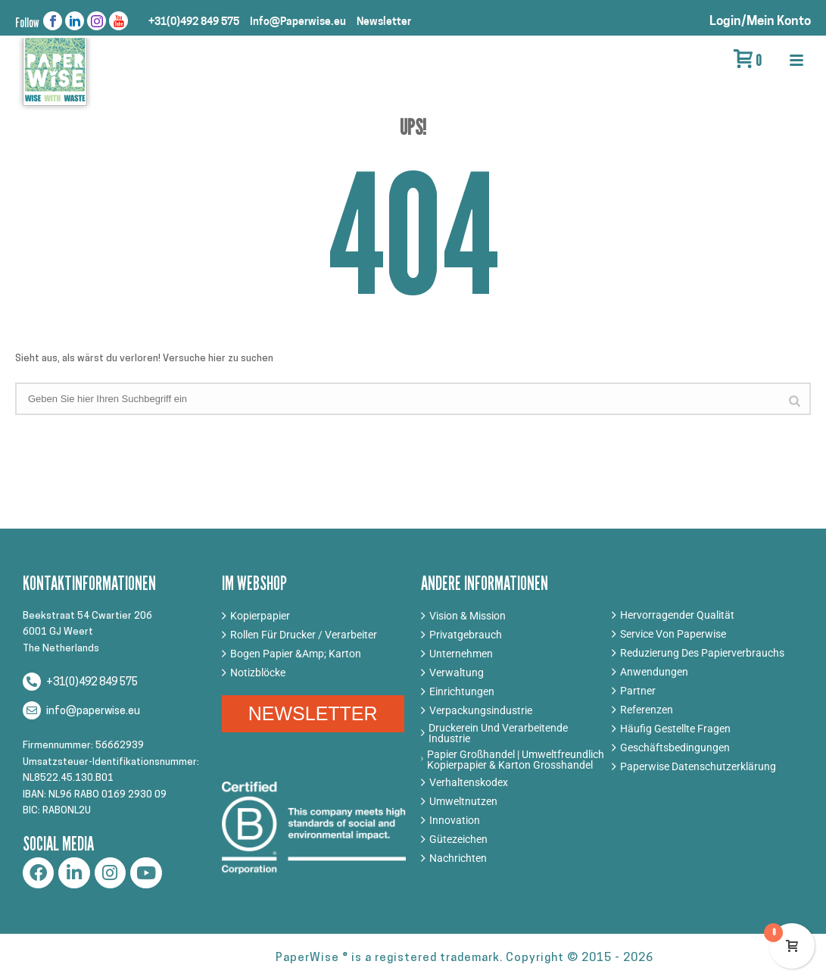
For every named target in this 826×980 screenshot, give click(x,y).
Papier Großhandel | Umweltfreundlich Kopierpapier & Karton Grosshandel (515, 759)
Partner (638, 691)
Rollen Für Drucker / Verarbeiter (303, 635)
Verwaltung (456, 672)
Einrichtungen (461, 691)
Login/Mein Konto (760, 21)
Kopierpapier (260, 616)
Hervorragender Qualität (677, 615)
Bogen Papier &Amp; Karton (295, 654)
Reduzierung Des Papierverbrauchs (702, 653)
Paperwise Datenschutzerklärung (698, 766)
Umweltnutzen (463, 801)
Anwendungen (654, 672)
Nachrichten (458, 858)
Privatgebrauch (465, 635)
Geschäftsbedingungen (675, 747)
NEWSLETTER (313, 713)
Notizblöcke (257, 672)
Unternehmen (461, 654)
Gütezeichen (458, 839)
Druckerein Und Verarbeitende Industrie (498, 733)
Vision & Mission (467, 616)
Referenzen (646, 710)
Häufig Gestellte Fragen (675, 729)
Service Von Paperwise (673, 634)
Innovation (454, 820)
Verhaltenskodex (468, 782)
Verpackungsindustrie (480, 710)
